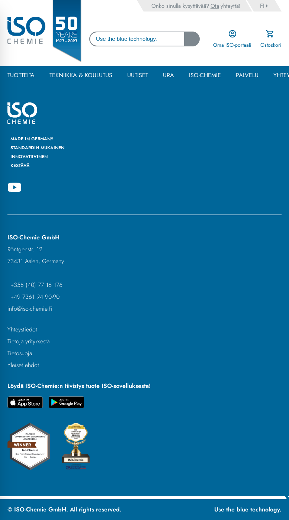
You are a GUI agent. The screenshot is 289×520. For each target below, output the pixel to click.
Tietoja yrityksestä (28, 341)
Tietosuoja (19, 353)
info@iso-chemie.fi (29, 308)
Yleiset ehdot (23, 365)
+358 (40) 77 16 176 (36, 285)
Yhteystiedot (22, 329)
